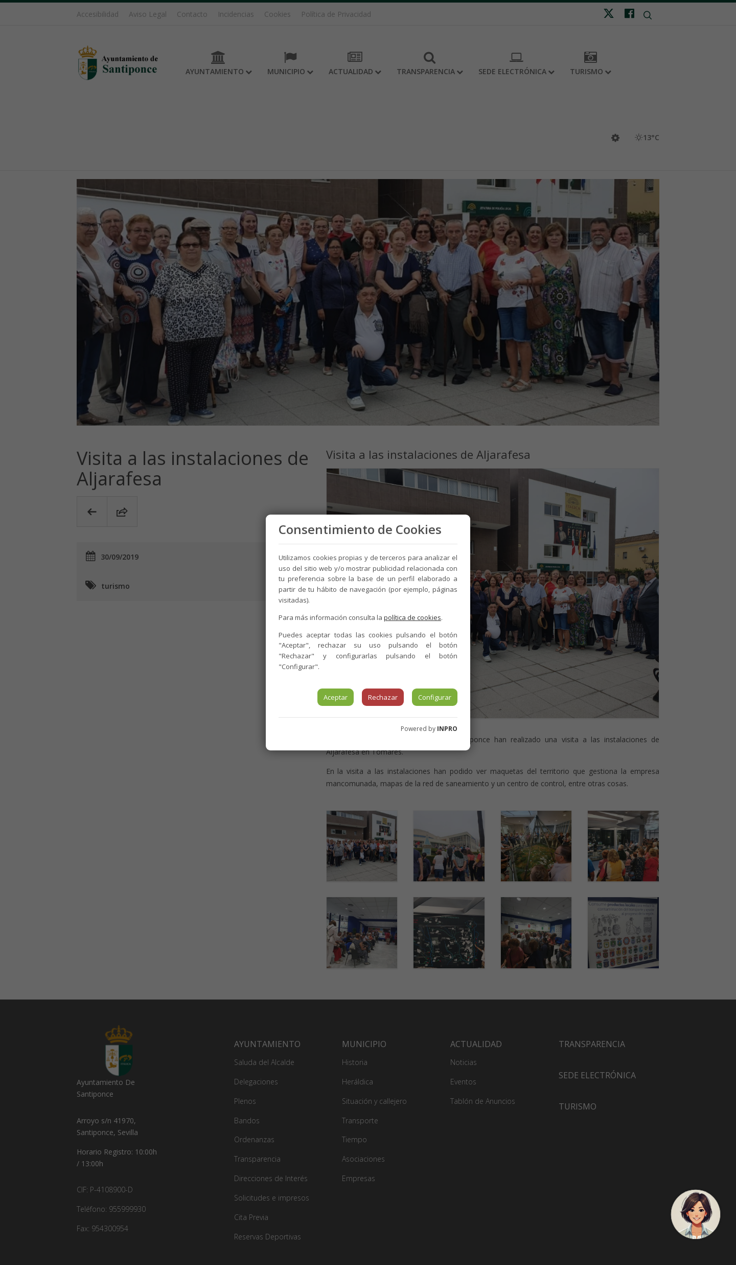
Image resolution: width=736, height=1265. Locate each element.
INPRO (447, 728)
